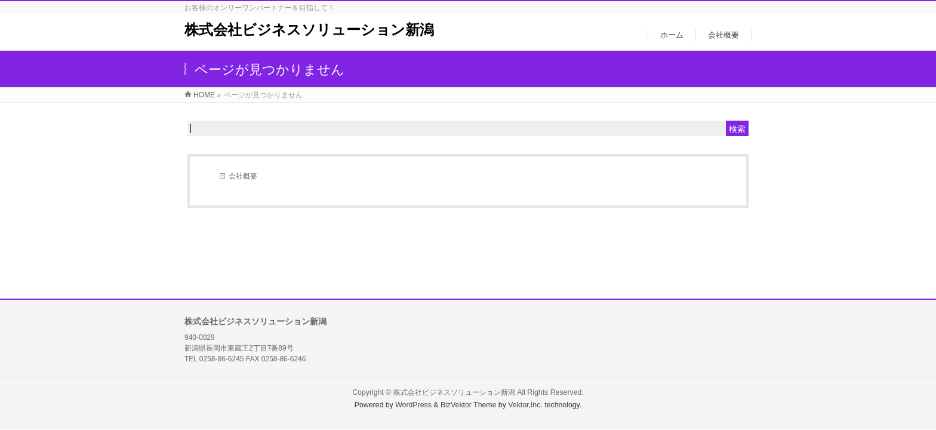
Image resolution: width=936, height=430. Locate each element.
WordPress (413, 405)
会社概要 (243, 176)
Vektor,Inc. (525, 405)
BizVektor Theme (469, 405)
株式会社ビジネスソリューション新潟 (309, 30)
